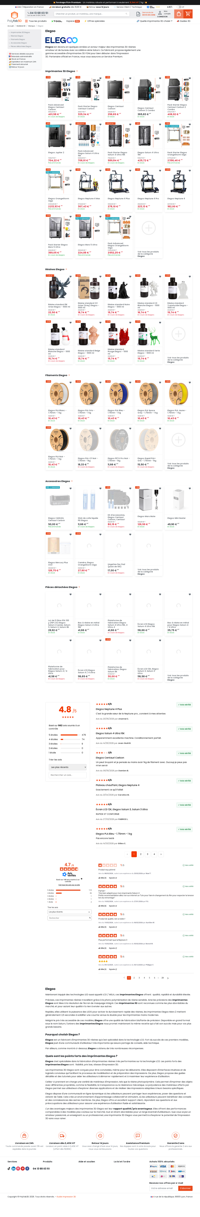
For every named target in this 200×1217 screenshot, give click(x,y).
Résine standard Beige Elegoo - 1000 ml (89, 354)
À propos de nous (122, 1171)
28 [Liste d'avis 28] (163, 983)
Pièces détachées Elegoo (21, 46)
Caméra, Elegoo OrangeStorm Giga (87, 568)
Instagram (18, 1205)
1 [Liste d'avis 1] (129, 983)
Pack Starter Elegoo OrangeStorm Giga (177, 154)
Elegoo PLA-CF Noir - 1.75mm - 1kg (88, 462)
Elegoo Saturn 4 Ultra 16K (148, 154)
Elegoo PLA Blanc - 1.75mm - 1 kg (57, 414)
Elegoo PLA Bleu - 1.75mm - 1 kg (116, 414)
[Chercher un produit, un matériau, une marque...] (89, 14)
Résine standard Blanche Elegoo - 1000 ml (59, 354)
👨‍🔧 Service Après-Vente (89, 1181)
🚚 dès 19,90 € (65, 7)
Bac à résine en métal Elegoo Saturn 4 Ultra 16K (88, 629)
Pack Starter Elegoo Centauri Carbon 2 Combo (177, 107)
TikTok (9, 1205)
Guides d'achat (15, 1177)
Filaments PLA (49, 1181)
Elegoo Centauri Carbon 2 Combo (146, 109)
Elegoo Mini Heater (176, 522)
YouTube (23, 1205)
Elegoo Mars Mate (146, 520)
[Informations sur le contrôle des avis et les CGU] (81, 884)
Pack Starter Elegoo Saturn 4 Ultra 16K (117, 154)
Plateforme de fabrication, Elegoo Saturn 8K (117, 674)
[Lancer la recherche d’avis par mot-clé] (90, 923)
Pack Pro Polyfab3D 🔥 (18, 1171)
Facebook (27, 1205)
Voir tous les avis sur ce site (69, 890)
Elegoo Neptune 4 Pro (148, 200)
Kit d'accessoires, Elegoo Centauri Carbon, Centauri (116, 521)
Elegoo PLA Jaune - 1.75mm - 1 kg (176, 414)
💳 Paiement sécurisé (88, 1174)
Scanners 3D (49, 1174)
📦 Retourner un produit (89, 1177)
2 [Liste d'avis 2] (134, 983)
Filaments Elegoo (18, 39)
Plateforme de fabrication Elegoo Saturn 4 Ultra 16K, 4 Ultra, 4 (117, 628)
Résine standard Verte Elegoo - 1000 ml (149, 354)
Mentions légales (122, 1177)
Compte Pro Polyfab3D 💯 (20, 1174)
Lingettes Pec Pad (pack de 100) (116, 569)
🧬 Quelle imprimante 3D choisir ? (154, 21)
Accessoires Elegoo (19, 43)
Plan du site (119, 1187)
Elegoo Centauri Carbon (116, 107)
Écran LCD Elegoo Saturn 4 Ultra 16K (146, 630)
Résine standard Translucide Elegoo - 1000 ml (177, 307)
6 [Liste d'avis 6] (154, 983)
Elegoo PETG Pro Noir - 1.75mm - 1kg (119, 462)
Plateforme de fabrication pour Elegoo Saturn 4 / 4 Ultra (57, 675)
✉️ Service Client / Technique (128, 7)
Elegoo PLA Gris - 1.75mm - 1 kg (86, 414)
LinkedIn (13, 1205)
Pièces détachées (51, 1194)
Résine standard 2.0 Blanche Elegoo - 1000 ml (148, 307)
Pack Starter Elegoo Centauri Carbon (87, 107)
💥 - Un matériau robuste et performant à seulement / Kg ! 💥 (100, 2)
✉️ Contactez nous (87, 1187)
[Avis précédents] (124, 983)
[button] (56, 21)
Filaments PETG (50, 1184)
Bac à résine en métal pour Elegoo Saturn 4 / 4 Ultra (178, 629)
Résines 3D (48, 1187)
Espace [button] (73, 21)
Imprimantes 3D (50, 1171)
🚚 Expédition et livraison (90, 1171)
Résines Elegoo (17, 36)
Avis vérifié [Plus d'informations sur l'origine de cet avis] (189, 871)
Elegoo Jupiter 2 (56, 153)
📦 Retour (97, 7)
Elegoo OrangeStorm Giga (58, 201)
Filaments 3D (49, 1177)
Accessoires (48, 1190)
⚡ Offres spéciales (94, 21)
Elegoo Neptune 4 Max (89, 200)
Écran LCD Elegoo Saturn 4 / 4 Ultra (86, 676)
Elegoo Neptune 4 (176, 200)
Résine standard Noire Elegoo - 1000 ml (119, 307)
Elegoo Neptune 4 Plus (119, 200)
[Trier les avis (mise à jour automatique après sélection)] (70, 917)
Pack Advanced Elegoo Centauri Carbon (56, 107)
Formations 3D (14, 1187)
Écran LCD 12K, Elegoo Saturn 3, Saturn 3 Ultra (148, 676)
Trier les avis (55, 764)
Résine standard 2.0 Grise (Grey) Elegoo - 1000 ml (88, 307)
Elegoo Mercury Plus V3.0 (58, 568)
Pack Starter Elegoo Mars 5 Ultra (58, 247)
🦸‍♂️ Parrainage (84, 1184)
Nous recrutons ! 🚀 (123, 1184)
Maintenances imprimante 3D (22, 1194)
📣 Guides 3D (183, 21)
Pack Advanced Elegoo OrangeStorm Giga (118, 247)
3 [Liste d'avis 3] (139, 983)
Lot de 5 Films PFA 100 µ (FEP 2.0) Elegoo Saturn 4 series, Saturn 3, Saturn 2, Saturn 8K (59, 628)
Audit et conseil (15, 1184)
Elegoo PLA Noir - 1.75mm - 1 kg (56, 461)
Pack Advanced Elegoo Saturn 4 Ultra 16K (88, 154)
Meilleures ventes (16, 1181)
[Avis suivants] (168, 983)
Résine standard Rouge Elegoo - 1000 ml (118, 354)
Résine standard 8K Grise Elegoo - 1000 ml (59, 307)
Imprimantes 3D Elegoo (20, 32)
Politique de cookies (123, 1181)
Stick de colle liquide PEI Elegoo (88, 523)
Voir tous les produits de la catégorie (148, 255)
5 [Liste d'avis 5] (149, 983)
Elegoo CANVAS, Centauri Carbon (56, 523)
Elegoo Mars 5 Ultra (87, 246)
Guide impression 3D (66, 1212)
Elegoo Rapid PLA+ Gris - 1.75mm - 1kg (147, 462)
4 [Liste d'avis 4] (144, 983)
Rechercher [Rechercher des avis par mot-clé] (68, 923)
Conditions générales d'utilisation (129, 1174)
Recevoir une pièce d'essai (20, 1190)
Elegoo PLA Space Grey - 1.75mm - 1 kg (148, 414)
